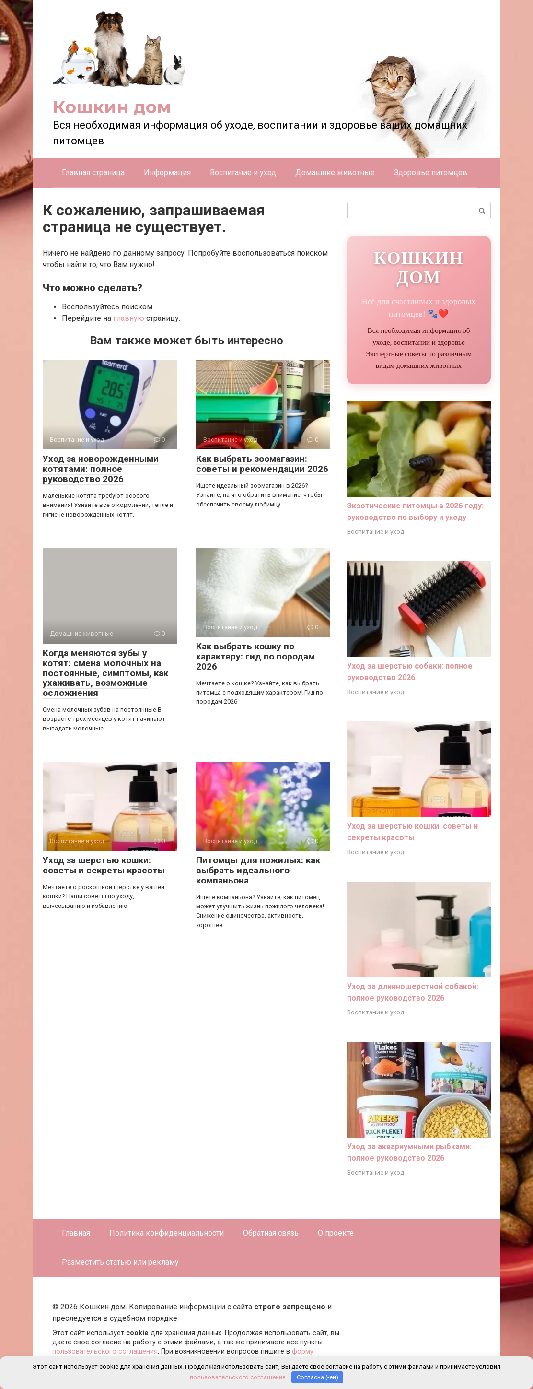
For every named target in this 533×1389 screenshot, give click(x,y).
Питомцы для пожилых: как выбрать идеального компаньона (258, 870)
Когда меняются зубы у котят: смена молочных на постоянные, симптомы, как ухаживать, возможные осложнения (105, 673)
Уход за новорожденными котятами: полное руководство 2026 (101, 468)
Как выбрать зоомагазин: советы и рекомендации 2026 (262, 463)
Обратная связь (271, 1232)
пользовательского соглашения (105, 1351)
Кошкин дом (112, 107)
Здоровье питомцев (430, 172)
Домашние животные (335, 172)
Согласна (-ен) (317, 1377)
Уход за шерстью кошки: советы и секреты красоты (104, 865)
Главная (76, 1232)
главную (128, 318)
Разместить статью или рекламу (120, 1262)
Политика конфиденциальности (166, 1232)
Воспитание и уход (243, 172)
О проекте (336, 1232)
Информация (167, 172)
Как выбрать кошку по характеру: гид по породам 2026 (255, 656)
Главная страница (93, 172)
